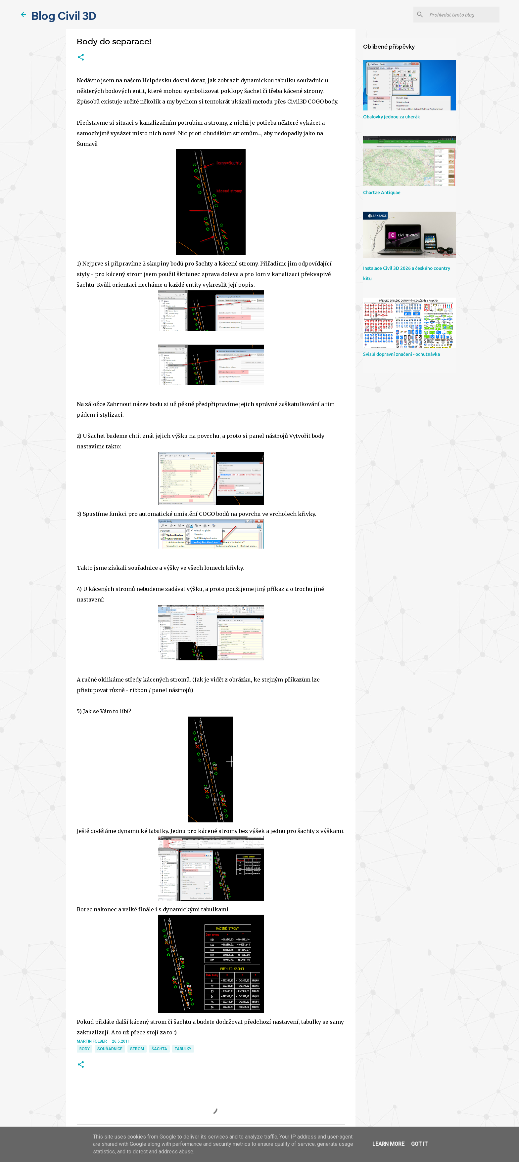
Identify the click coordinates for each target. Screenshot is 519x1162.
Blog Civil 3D (63, 16)
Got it (419, 1144)
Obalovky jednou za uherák (391, 116)
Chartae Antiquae (382, 192)
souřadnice (109, 1049)
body (84, 1049)
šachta (159, 1049)
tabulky (183, 1049)
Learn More (388, 1144)
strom (137, 1049)
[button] (81, 57)
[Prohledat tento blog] (463, 14)
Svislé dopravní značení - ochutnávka (401, 354)
